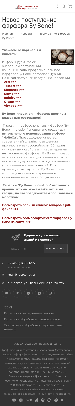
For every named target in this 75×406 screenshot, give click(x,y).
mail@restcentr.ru (21, 274)
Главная (7, 33)
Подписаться (55, 248)
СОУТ (8, 307)
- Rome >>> (10, 94)
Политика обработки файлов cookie (32, 319)
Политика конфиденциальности (29, 313)
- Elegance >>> (13, 90)
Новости (26, 33)
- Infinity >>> (11, 98)
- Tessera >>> (11, 86)
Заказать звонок (19, 267)
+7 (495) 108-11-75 (21, 263)
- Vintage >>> (12, 106)
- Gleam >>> (11, 102)
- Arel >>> (9, 82)
